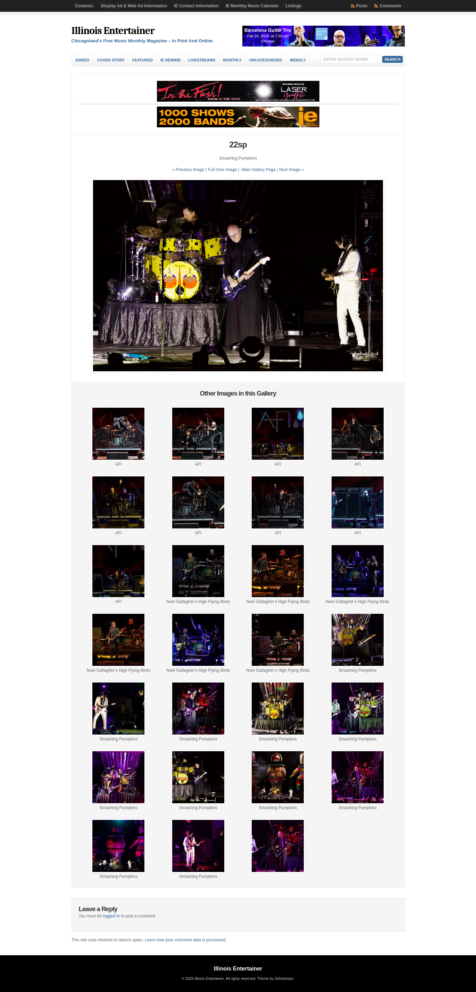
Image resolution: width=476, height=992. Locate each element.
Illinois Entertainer (113, 31)
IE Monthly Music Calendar (252, 5)
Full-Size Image (222, 169)
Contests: (84, 5)
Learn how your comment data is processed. (186, 940)
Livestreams (201, 60)
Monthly (232, 60)
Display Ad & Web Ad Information (134, 5)
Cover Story (110, 60)
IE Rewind (170, 60)
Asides (82, 60)
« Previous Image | (190, 169)
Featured (142, 60)
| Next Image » (290, 169)
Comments (390, 5)
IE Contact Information (196, 5)
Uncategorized (265, 60)
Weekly (298, 60)
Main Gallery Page (258, 169)
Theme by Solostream (275, 978)
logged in (111, 916)
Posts (362, 5)
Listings (293, 5)
